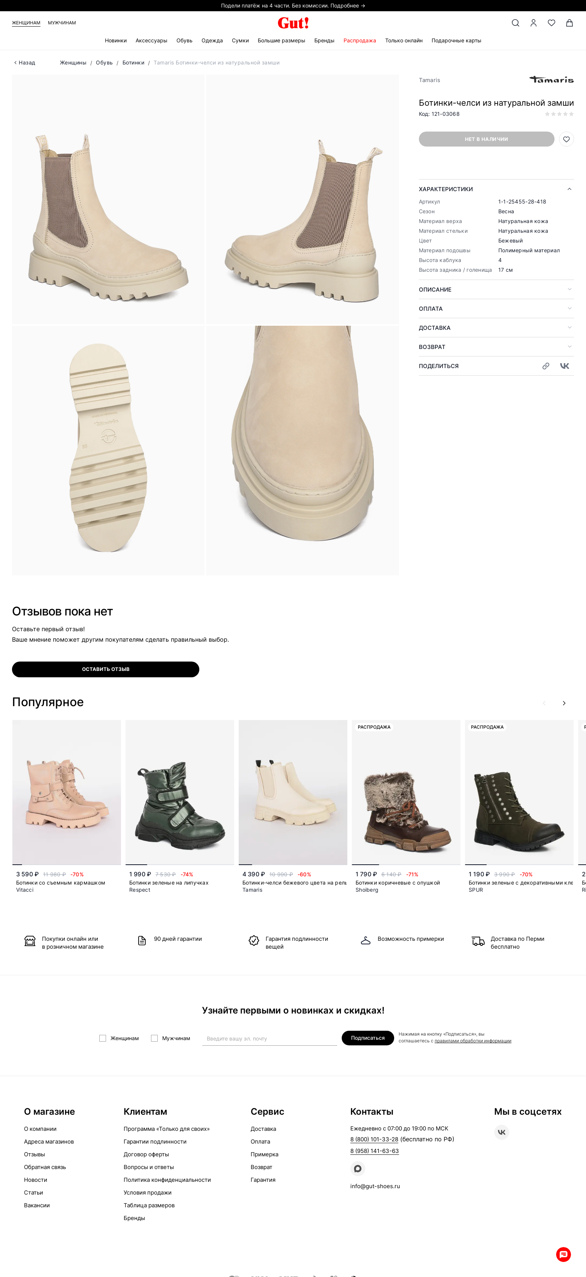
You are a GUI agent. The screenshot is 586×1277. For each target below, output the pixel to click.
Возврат (432, 346)
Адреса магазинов (49, 1141)
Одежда (212, 40)
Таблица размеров (149, 1205)
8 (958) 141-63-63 (374, 1150)
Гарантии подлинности (155, 1141)
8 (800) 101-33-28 (374, 1139)
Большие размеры (281, 40)
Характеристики (446, 189)
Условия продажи (148, 1192)
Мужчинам (62, 22)
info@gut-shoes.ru (375, 1186)
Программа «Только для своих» (167, 1128)
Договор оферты (146, 1154)
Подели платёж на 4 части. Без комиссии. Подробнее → (293, 5)
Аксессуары (151, 40)
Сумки (240, 40)
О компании (40, 1128)
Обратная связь (45, 1167)
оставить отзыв (106, 669)
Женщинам (26, 22)
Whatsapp (563, 1254)
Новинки (116, 40)
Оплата (431, 308)
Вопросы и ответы (149, 1167)
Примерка (264, 1154)
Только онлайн (404, 40)
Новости (35, 1179)
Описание (435, 289)
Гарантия (263, 1179)
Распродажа (360, 40)
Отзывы (34, 1154)
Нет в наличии (486, 139)
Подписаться (368, 1037)
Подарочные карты (456, 40)
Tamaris (430, 80)
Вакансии (37, 1205)
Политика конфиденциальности (167, 1179)
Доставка (435, 327)
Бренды (324, 40)
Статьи (33, 1192)
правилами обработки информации (473, 1040)
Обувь (184, 40)
